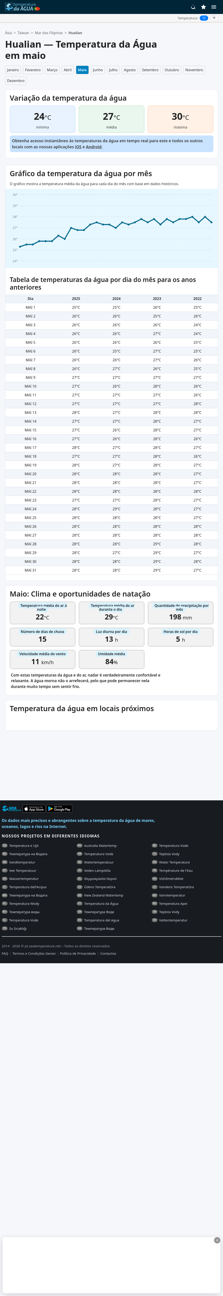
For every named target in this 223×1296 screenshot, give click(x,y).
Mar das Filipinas (49, 32)
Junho (98, 69)
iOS (78, 146)
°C (204, 18)
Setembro (150, 69)
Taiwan (23, 32)
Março (52, 69)
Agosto (130, 69)
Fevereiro (33, 69)
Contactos (108, 953)
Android (94, 146)
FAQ (5, 953)
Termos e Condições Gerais (34, 953)
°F (214, 18)
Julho (113, 69)
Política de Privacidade (78, 953)
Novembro (194, 69)
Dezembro (16, 80)
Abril (68, 69)
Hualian (75, 32)
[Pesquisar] (193, 7)
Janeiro (13, 69)
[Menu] (214, 7)
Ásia (8, 32)
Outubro (172, 69)
